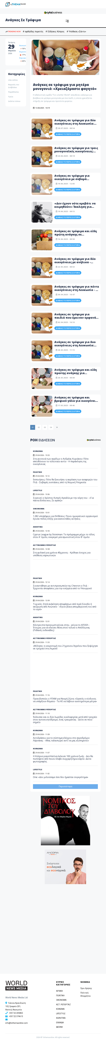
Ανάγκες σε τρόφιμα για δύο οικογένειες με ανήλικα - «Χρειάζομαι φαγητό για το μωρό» (75, 264)
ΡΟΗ (42, 440)
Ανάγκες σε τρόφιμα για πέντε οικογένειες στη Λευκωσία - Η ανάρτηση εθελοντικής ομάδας (76, 291)
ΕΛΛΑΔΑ (60, 1022)
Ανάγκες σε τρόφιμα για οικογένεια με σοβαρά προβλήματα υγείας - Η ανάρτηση (72, 181)
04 (51, 427)
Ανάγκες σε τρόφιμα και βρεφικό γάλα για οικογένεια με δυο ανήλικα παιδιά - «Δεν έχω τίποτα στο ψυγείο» (76, 402)
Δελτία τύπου (14, 101)
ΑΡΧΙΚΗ (59, 991)
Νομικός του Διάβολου (13, 86)
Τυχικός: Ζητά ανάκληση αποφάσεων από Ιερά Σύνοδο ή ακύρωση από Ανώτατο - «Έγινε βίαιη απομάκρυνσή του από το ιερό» (64, 606)
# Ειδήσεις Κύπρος (55, 31)
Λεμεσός (22, 52)
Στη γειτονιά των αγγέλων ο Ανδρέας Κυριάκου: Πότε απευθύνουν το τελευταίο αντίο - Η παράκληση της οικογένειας (61, 461)
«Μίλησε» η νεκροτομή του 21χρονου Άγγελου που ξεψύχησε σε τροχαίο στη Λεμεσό (65, 647)
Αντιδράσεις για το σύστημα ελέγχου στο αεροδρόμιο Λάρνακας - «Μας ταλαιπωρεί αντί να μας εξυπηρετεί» (61, 739)
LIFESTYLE (37, 769)
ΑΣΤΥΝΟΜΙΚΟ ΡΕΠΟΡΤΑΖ (44, 638)
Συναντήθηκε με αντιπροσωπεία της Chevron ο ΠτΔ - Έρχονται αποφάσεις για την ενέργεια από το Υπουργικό (62, 587)
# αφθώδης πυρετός (33, 31)
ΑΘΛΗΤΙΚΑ (38, 617)
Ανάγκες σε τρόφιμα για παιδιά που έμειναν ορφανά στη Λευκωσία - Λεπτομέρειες (76, 317)
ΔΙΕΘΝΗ (59, 1027)
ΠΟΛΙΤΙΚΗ (37, 472)
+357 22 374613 (16, 1016)
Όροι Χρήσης (86, 988)
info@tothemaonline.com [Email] (16, 1023)
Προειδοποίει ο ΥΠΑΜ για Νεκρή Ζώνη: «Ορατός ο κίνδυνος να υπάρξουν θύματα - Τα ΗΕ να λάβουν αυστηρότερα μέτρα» (65, 700)
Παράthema (13, 92)
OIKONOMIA (61, 1000)
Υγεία (10, 96)
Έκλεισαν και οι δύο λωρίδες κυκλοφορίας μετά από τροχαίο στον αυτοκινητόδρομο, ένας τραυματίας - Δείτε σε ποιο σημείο (65, 719)
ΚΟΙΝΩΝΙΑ (38, 451)
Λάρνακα (23, 58)
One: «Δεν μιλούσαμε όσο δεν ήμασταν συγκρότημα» (60, 777)
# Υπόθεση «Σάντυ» (76, 31)
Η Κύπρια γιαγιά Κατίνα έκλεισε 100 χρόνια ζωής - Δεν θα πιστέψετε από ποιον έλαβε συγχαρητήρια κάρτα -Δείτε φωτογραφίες (63, 759)
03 (45, 427)
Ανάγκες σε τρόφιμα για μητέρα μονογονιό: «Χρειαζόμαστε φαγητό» (65, 86)
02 (39, 427)
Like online (13, 80)
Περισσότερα (65, 786)
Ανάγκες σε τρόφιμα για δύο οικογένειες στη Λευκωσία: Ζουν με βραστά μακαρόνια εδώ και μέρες (75, 125)
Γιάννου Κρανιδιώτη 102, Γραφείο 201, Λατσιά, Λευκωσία (15, 1006)
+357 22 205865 (16, 1013)
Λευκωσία (23, 45)
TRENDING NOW (13, 31)
